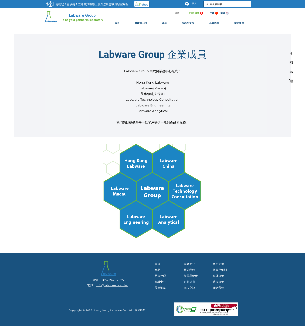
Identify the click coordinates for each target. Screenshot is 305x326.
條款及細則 (220, 270)
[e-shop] (291, 81)
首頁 (157, 264)
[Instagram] (291, 63)
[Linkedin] (291, 72)
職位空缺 (189, 288)
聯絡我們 (218, 288)
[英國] (224, 13)
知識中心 (160, 282)
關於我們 (189, 270)
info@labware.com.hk (112, 285)
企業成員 (189, 282)
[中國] (214, 13)
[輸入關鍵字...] (227, 4)
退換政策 (218, 282)
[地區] (177, 13)
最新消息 (160, 288)
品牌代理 (160, 276)
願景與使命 (191, 276)
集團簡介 (189, 264)
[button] (188, 23)
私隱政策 (218, 276)
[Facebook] (291, 53)
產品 (157, 270)
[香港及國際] (196, 13)
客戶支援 (218, 264)
